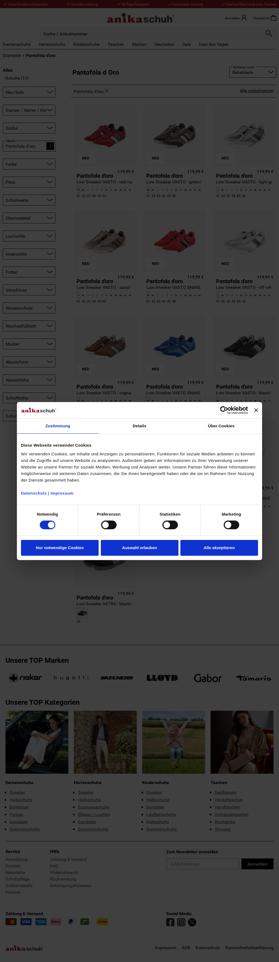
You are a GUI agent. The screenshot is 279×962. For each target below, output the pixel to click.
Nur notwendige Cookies (60, 547)
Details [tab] (139, 425)
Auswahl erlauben (139, 547)
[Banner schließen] (256, 410)
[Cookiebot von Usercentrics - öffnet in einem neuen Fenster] (224, 410)
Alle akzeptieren (219, 547)
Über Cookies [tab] (221, 425)
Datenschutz (34, 493)
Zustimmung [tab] (58, 425)
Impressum (62, 493)
